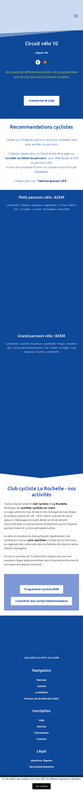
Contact (42, 739)
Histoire (41, 679)
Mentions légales (41, 760)
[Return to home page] (13, 16)
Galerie (41, 686)
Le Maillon (41, 692)
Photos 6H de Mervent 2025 (41, 698)
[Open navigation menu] (75, 16)
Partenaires (41, 732)
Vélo (41, 720)
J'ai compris (41, 786)
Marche (41, 726)
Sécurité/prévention (41, 766)
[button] (38, 62)
